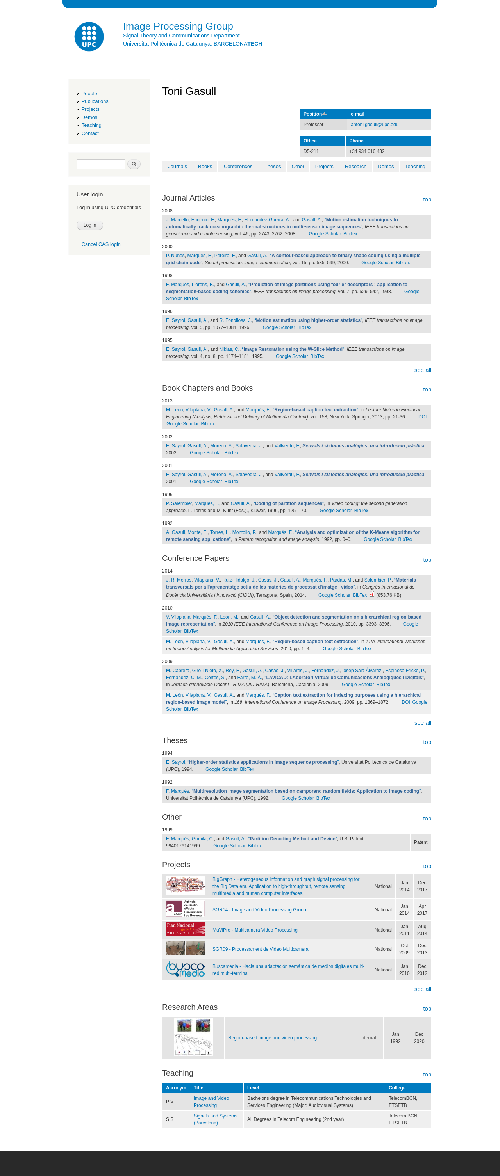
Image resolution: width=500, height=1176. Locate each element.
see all (422, 369)
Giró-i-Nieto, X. (207, 670)
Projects (91, 109)
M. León (174, 410)
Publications (95, 101)
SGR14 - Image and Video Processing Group (259, 910)
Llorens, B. (203, 284)
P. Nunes (175, 255)
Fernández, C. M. (184, 677)
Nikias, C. (229, 349)
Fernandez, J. (325, 670)
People (89, 93)
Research (356, 166)
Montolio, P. (244, 532)
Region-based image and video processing (272, 1038)
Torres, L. (220, 532)
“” (308, 320)
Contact (90, 133)
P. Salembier (179, 503)
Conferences (238, 166)
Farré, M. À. (250, 677)
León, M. (229, 617)
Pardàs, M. (341, 580)
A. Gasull (175, 532)
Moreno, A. (221, 445)
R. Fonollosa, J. (236, 320)
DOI (422, 417)
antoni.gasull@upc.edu (374, 124)
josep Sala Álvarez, (363, 670)
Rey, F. (233, 670)
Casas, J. (268, 580)
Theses (272, 166)
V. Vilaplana (178, 617)
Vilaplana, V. (198, 410)
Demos (89, 117)
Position (315, 114)
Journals (177, 166)
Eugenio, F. (203, 219)
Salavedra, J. (249, 445)
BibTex (350, 234)
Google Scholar (325, 234)
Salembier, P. (378, 580)
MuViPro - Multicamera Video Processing (255, 930)
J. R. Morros (178, 580)
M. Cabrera (177, 670)
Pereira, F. (225, 255)
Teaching (92, 125)
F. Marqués (177, 284)
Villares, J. (298, 670)
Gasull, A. (312, 219)
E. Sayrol (175, 320)
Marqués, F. (229, 219)
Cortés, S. (215, 677)
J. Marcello (177, 219)
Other (298, 166)
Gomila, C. (203, 839)
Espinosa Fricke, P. (405, 670)
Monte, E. (197, 532)
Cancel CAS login (101, 244)
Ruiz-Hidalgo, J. (239, 580)
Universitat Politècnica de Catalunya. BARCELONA (192, 44)
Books (205, 166)
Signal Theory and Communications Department (181, 35)
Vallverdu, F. (287, 445)
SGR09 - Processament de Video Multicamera (260, 949)
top (427, 199)
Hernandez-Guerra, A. (267, 219)
